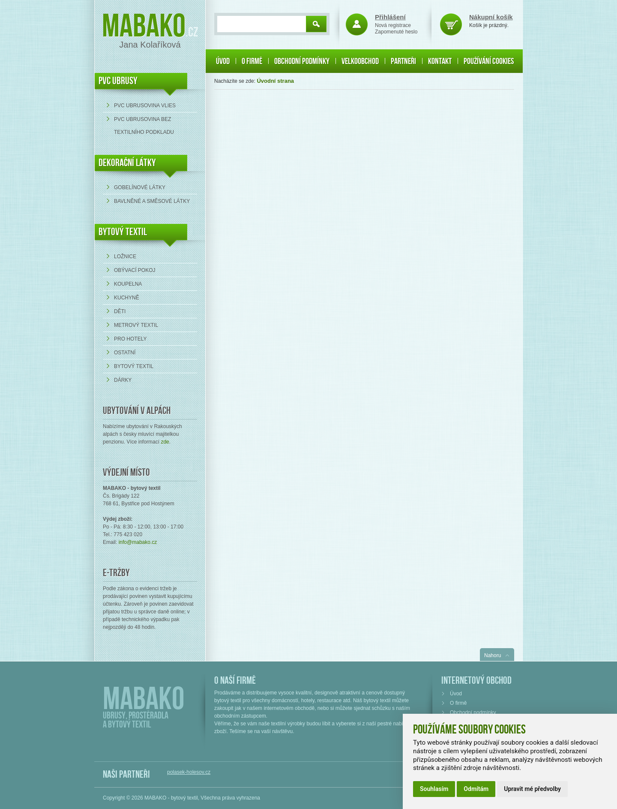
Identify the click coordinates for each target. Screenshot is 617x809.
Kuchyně (126, 298)
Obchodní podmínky (301, 61)
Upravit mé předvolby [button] (532, 788)
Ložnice (125, 257)
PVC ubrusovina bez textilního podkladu (144, 125)
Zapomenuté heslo (396, 32)
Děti (120, 311)
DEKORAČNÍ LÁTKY (127, 163)
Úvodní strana (275, 81)
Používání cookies (489, 61)
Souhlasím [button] (434, 788)
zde (165, 442)
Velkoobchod (360, 61)
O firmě (252, 61)
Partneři (403, 61)
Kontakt (440, 61)
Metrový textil (136, 325)
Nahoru (492, 655)
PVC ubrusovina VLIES (145, 106)
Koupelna (128, 284)
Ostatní (124, 353)
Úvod (223, 61)
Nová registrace (393, 25)
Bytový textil (123, 232)
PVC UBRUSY (118, 81)
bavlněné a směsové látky (152, 201)
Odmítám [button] (476, 788)
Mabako (144, 26)
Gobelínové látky (139, 187)
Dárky (123, 380)
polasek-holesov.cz (188, 772)
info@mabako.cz (138, 542)
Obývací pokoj (134, 270)
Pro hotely (130, 339)
